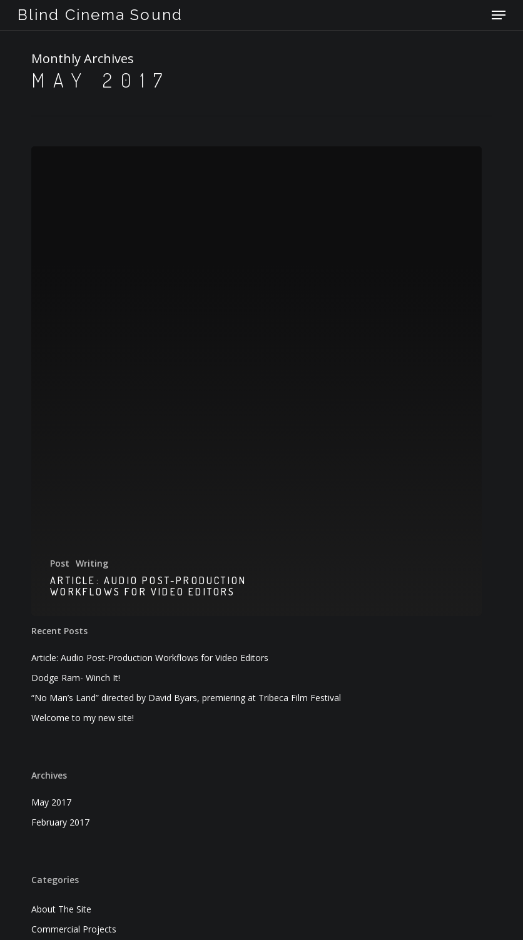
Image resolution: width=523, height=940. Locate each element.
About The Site (61, 909)
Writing (92, 563)
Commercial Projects (73, 929)
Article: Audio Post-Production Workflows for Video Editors (149, 658)
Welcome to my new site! (82, 718)
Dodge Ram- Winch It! (75, 678)
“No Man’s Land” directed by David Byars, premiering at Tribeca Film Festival (186, 698)
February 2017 (60, 822)
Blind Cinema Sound (100, 15)
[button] (498, 15)
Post (59, 563)
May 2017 (51, 802)
